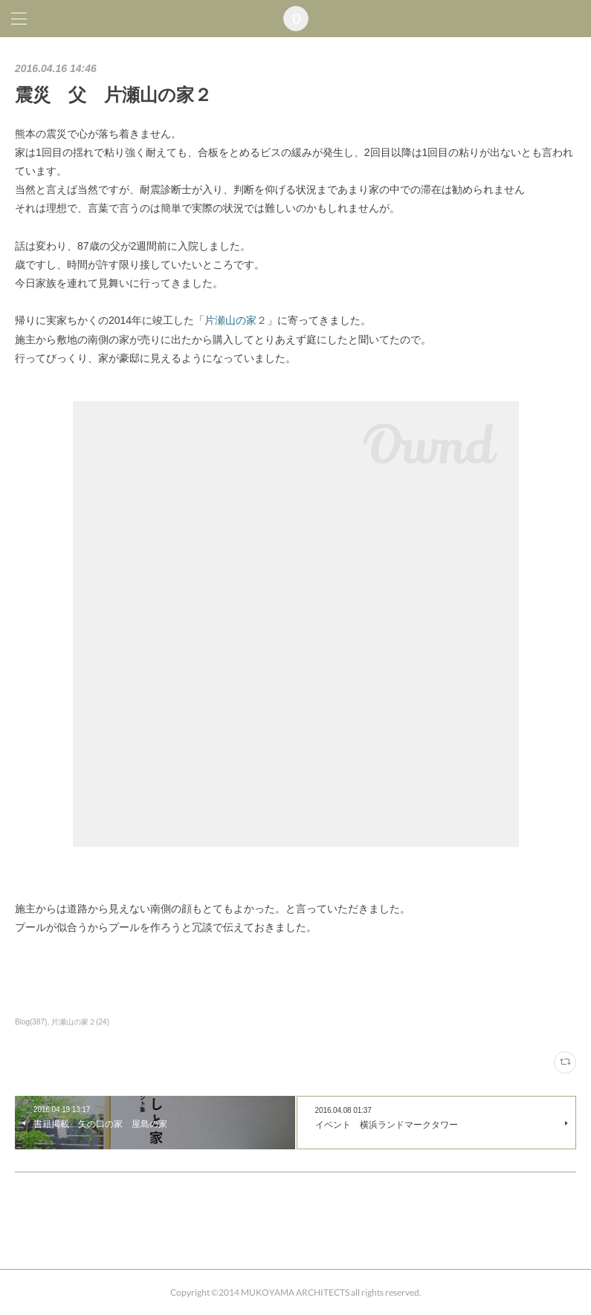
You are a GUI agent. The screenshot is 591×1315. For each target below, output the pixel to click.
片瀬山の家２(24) (80, 1022)
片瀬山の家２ (235, 320)
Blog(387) (31, 1022)
